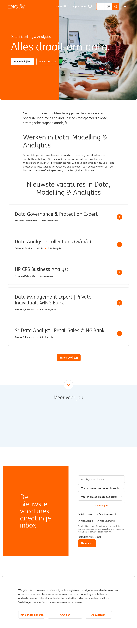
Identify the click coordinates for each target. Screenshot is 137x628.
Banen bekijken (22, 61)
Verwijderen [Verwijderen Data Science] (79, 514)
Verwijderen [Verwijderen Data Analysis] (79, 521)
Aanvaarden (98, 614)
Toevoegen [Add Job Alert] (101, 505)
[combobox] (100, 497)
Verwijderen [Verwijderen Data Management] (97, 514)
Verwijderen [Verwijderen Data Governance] (98, 521)
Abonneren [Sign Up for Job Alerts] (87, 543)
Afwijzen (65, 614)
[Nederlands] (121, 6)
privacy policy (104, 529)
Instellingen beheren (32, 614)
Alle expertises (47, 61)
